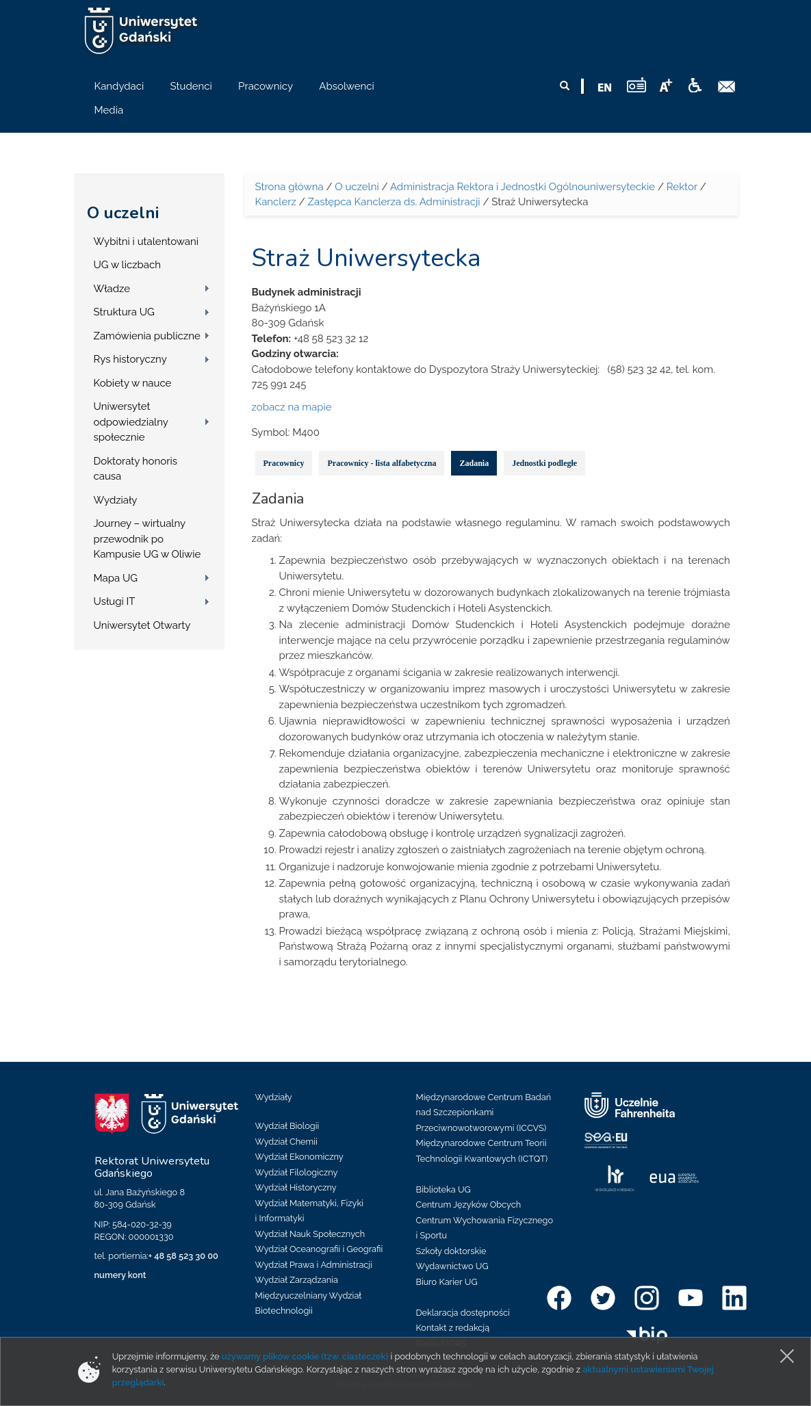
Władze (112, 289)
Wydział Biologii (287, 1126)
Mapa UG (116, 578)
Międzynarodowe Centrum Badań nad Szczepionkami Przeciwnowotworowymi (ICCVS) (484, 1112)
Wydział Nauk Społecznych (310, 1234)
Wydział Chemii (286, 1141)
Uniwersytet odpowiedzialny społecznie (131, 421)
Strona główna (289, 187)
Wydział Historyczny (296, 1187)
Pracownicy (284, 463)
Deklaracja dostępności (463, 1312)
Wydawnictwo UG (452, 1266)
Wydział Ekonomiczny (299, 1156)
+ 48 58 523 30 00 (183, 1256)
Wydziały (116, 500)
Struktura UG (124, 312)
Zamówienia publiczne (147, 336)
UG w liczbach (127, 265)
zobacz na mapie (292, 407)
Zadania (474, 463)
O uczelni (123, 213)
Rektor (682, 187)
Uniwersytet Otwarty (142, 625)
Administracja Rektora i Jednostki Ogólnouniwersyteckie (522, 187)
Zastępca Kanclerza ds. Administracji (394, 202)
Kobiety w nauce (133, 383)
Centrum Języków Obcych (469, 1204)
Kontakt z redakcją (453, 1328)
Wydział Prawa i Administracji (314, 1265)
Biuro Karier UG (447, 1282)
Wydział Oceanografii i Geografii (319, 1249)
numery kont (120, 1275)
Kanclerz (275, 202)
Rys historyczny (130, 359)
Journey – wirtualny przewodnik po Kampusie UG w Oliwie (147, 538)
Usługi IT (115, 601)
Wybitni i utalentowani (146, 241)
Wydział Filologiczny (296, 1172)
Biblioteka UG (443, 1189)
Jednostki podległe (544, 463)
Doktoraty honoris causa (135, 469)
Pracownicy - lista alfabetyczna (381, 463)
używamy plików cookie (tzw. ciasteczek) (305, 1356)
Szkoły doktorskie (451, 1251)
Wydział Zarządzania (296, 1280)
